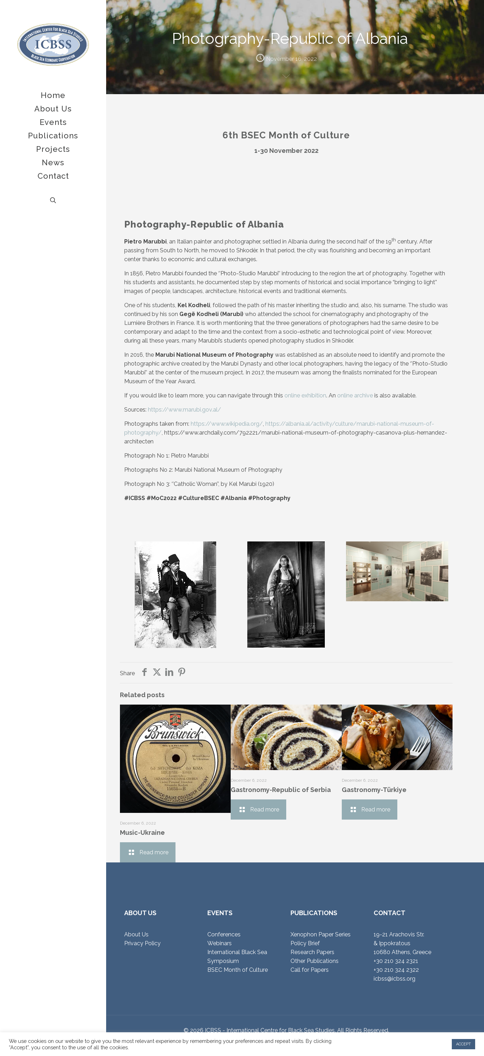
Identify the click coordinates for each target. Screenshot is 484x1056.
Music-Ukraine (142, 832)
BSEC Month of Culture (237, 969)
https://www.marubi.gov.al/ (184, 409)
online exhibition (305, 395)
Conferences (224, 934)
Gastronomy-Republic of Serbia (281, 789)
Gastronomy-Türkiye (374, 789)
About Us (136, 934)
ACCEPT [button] (463, 1044)
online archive (355, 395)
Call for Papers (309, 969)
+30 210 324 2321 (396, 961)
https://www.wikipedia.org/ (227, 423)
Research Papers (312, 952)
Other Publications (314, 961)
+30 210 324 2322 (396, 969)
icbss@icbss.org (394, 978)
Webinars (219, 943)
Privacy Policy (142, 943)
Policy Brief (305, 943)
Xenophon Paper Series (320, 934)
